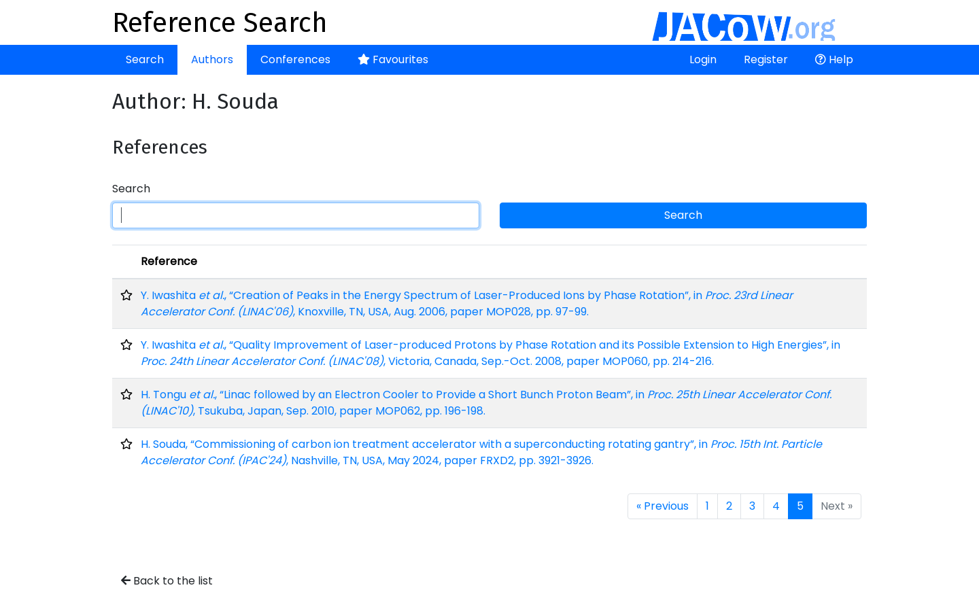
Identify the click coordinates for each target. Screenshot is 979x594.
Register (766, 59)
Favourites (393, 59)
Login (703, 59)
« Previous (662, 506)
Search (145, 59)
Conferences (295, 59)
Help (834, 59)
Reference (169, 261)
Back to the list (167, 581)
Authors (212, 59)
